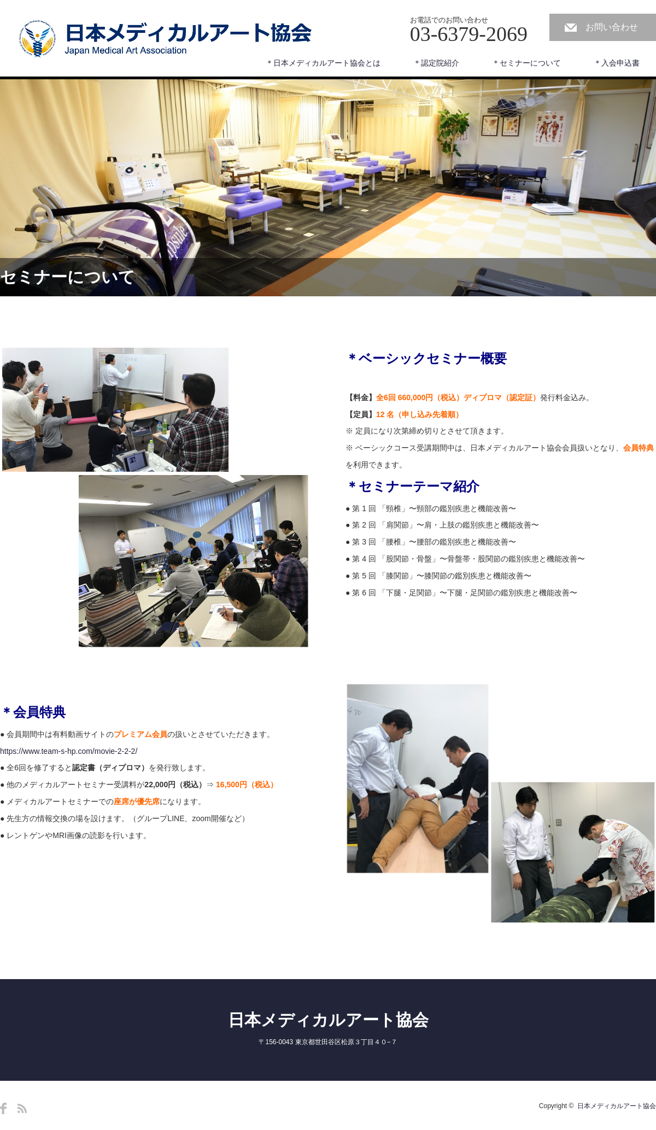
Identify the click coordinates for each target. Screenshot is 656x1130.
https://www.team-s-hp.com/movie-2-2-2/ (68, 751)
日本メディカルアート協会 (328, 1020)
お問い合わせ (611, 27)
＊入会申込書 (617, 62)
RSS (22, 1108)
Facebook (3, 1108)
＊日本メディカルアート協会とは (323, 62)
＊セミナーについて (526, 62)
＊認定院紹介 (436, 62)
